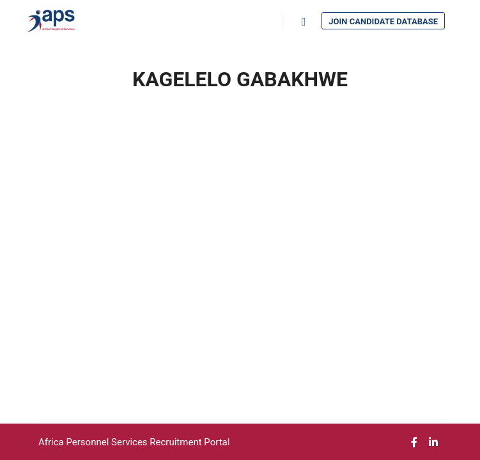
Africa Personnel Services (94, 442)
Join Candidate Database (383, 21)
